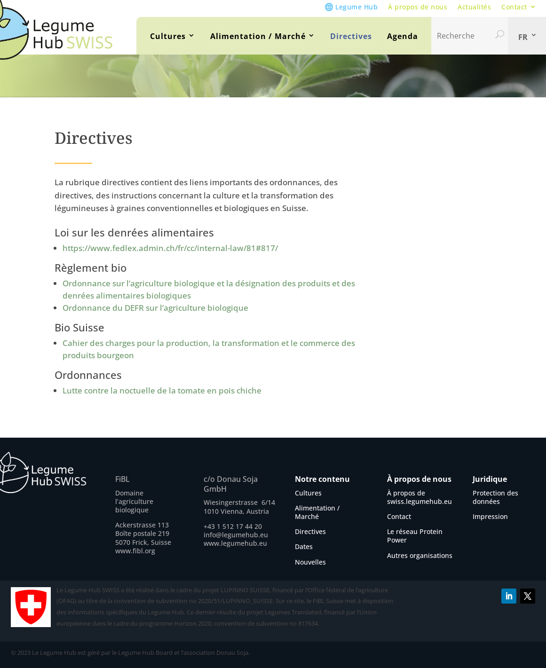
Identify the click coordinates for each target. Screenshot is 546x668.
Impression (490, 516)
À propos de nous (417, 6)
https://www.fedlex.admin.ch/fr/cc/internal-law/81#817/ (171, 248)
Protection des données (495, 497)
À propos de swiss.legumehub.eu (419, 497)
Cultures (168, 36)
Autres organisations (419, 555)
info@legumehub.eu (236, 534)
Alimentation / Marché (258, 36)
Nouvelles (310, 562)
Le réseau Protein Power (415, 535)
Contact (514, 6)
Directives (351, 36)
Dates (304, 546)
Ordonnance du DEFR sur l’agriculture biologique (155, 307)
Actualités (474, 6)
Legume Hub (356, 6)
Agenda (402, 36)
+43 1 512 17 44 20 (233, 526)
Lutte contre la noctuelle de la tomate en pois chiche (162, 390)
